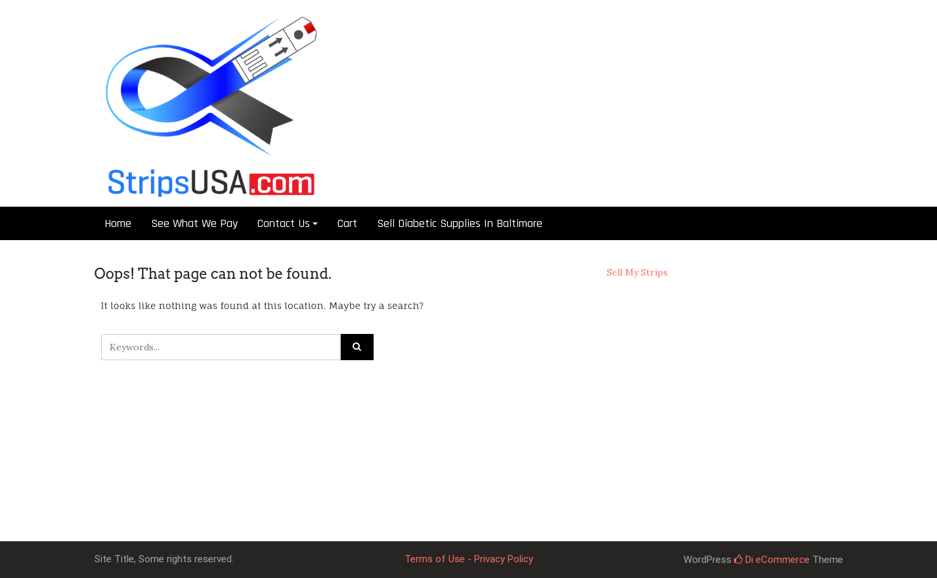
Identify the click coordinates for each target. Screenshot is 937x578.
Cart (347, 223)
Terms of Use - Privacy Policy (468, 559)
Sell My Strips (637, 272)
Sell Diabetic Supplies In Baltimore (459, 223)
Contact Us (283, 223)
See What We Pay (194, 223)
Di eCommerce (772, 560)
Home (117, 223)
